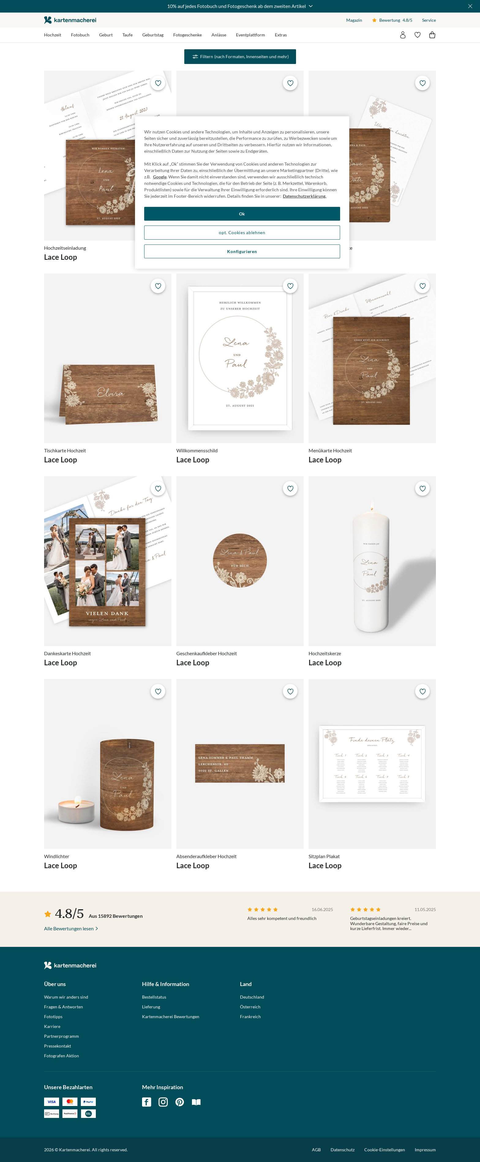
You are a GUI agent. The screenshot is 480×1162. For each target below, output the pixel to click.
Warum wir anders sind (66, 997)
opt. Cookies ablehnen (242, 232)
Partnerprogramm (61, 1036)
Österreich (250, 1006)
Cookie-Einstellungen (384, 1149)
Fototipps (53, 1016)
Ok (242, 213)
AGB (316, 1149)
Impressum (425, 1149)
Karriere (52, 1026)
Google (160, 176)
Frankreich (250, 1016)
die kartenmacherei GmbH (70, 20)
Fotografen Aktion (61, 1055)
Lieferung (151, 1006)
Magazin (354, 20)
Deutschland (252, 997)
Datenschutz (342, 1149)
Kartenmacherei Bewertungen (170, 1016)
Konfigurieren (242, 251)
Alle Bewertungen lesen (69, 928)
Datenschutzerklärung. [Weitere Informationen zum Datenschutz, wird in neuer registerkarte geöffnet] (304, 196)
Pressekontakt (57, 1046)
